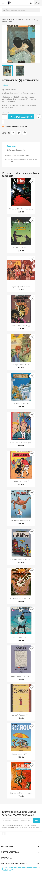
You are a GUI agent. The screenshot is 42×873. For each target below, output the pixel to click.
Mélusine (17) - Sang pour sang (21, 209)
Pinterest (24, 132)
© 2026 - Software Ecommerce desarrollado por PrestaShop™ (21, 869)
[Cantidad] (4, 116)
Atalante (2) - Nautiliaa (21, 404)
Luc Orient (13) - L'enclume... (21, 598)
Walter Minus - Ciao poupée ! (21, 442)
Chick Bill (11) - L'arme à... (21, 481)
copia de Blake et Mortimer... (21, 676)
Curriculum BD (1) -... (21, 637)
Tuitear (19, 132)
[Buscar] (21, 10)
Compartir (13, 132)
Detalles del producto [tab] (16, 150)
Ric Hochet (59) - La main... (21, 520)
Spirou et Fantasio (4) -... (21, 715)
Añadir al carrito (21, 116)
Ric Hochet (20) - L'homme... (21, 793)
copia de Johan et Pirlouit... (21, 559)
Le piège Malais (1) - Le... (21, 365)
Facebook (3, 833)
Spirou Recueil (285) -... (21, 754)
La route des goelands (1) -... (21, 326)
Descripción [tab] (12, 146)
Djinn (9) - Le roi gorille (21, 287)
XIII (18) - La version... (21, 248)
